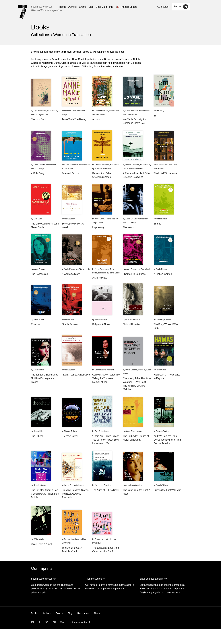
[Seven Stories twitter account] (46, 622)
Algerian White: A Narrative (76, 374)
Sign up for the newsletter (73, 622)
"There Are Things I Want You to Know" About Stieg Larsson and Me (105, 440)
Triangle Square (93, 578)
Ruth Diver (100, 114)
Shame (157, 223)
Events (59, 613)
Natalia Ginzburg (132, 165)
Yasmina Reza (70, 111)
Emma (67, 539)
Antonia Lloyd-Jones (39, 114)
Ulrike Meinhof (131, 370)
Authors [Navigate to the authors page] (72, 7)
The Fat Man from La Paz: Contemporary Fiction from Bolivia (45, 494)
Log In (177, 6)
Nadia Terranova (71, 165)
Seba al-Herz (38, 431)
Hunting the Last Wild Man (167, 490)
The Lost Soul (38, 119)
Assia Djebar (69, 219)
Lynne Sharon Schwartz (133, 168)
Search (165, 6)
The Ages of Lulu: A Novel (105, 490)
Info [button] (111, 7)
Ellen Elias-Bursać (130, 114)
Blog (70, 613)
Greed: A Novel (70, 436)
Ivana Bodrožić (131, 111)
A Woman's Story (71, 274)
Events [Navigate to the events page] (82, 7)
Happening (98, 227)
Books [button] (62, 7)
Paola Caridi (161, 370)
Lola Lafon (37, 219)
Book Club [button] (101, 7)
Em (155, 115)
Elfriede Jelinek (70, 431)
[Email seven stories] (32, 622)
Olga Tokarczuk (39, 111)
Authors (47, 613)
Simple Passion (70, 324)
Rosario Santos (162, 431)
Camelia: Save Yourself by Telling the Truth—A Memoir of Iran (106, 378)
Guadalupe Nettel (102, 165)
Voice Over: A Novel (41, 544)
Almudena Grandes (103, 485)
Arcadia (96, 119)
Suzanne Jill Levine (103, 168)
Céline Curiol (38, 539)
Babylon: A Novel (101, 324)
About (97, 613)
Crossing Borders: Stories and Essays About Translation (75, 494)
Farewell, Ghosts (70, 173)
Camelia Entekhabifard (104, 370)
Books (34, 613)
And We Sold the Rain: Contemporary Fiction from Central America (168, 440)
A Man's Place (99, 277)
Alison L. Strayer (38, 168)
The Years (128, 227)
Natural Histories (131, 324)
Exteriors (35, 324)
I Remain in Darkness (134, 274)
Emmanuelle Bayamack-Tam (107, 111)
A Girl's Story (38, 173)
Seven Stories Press (41, 6)
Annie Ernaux (39, 165)
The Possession (39, 274)
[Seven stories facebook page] (40, 622)
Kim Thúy (160, 111)
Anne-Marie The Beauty (74, 119)
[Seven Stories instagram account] (54, 622)
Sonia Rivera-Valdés (133, 431)
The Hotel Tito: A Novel (166, 173)
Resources (83, 613)
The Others (37, 436)
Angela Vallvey (162, 485)
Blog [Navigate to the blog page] (91, 7)
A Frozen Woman (163, 274)
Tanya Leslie (97, 222)
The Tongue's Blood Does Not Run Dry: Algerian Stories (44, 378)
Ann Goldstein (68, 168)
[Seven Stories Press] (22, 12)
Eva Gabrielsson (101, 431)
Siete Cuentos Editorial (151, 578)
